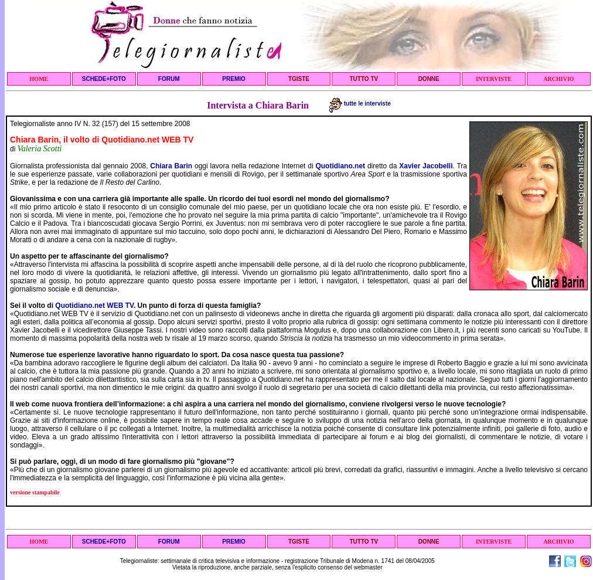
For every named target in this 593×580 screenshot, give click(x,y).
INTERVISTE (494, 79)
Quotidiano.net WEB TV (94, 305)
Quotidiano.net (340, 166)
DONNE (428, 79)
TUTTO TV (363, 79)
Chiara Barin (171, 166)
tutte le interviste (360, 103)
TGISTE (298, 79)
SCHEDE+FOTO (104, 79)
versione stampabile (35, 492)
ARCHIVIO (558, 79)
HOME (39, 79)
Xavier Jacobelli (425, 166)
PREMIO (233, 79)
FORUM (169, 79)
